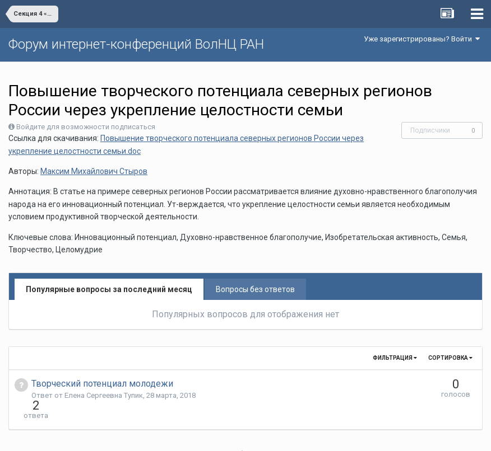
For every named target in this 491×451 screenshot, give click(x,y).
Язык (211, 434)
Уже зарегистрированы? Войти (422, 39)
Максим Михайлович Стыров (93, 171)
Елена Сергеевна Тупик (103, 395)
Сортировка (450, 358)
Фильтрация (395, 358)
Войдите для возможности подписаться (85, 127)
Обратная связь (263, 434)
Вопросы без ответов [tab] (255, 289)
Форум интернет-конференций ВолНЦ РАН (136, 44)
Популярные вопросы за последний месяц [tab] (109, 289)
